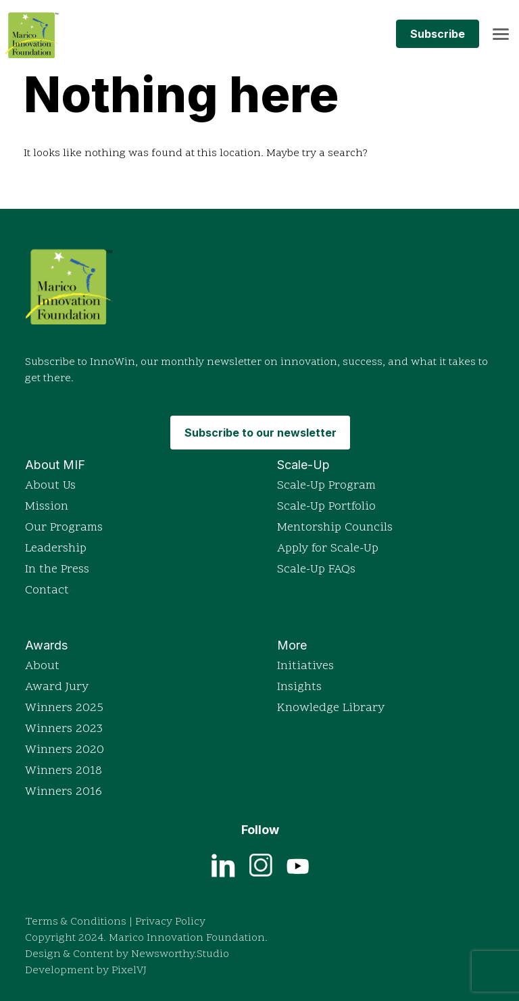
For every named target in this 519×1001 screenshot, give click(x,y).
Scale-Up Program (326, 485)
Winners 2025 (64, 708)
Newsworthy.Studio (180, 954)
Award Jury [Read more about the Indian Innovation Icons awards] (57, 687)
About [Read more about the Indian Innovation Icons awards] (42, 666)
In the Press (57, 569)
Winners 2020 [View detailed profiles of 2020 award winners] (64, 749)
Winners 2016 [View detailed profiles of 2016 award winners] (63, 791)
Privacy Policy (170, 921)
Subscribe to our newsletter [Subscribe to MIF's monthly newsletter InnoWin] (260, 432)
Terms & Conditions (75, 921)
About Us (50, 485)
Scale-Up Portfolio (326, 506)
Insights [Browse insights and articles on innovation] (299, 687)
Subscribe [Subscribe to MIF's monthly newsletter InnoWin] (437, 34)
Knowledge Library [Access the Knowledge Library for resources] (331, 708)
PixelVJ (129, 970)
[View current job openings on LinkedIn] (223, 864)
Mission (46, 506)
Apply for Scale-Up (327, 548)
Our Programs (64, 527)
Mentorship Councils (335, 527)
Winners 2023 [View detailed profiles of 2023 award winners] (64, 729)
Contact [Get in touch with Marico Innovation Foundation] (47, 590)
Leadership (55, 548)
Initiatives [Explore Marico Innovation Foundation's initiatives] (305, 666)
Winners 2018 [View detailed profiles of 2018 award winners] (63, 770)
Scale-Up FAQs (316, 569)
